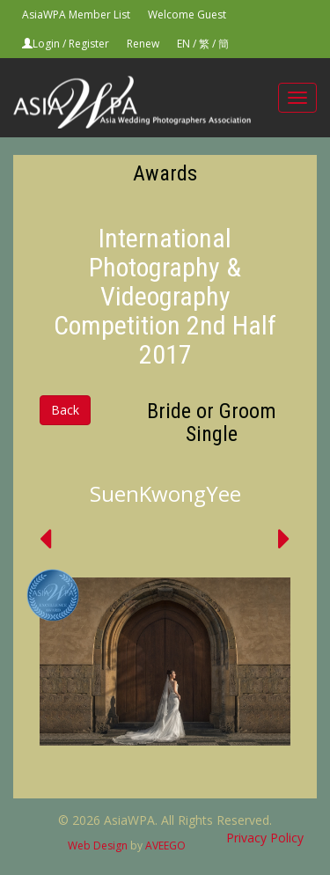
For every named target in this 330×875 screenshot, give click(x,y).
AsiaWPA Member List (76, 14)
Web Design (98, 845)
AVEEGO (165, 845)
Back (65, 409)
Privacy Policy (265, 837)
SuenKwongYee (165, 493)
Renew (143, 43)
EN (183, 43)
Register (89, 43)
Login (46, 43)
